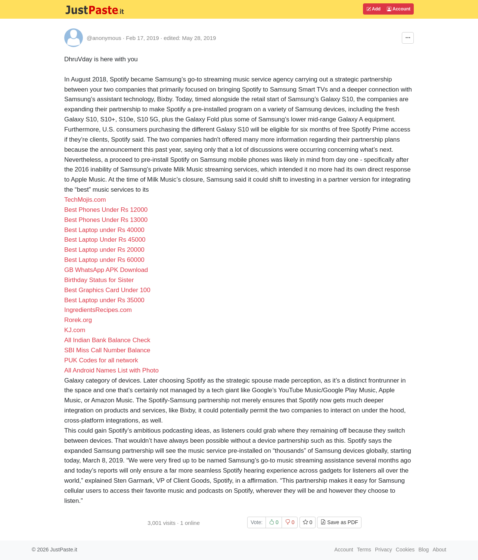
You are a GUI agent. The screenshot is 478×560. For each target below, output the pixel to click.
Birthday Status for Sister (99, 280)
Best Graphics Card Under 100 (107, 290)
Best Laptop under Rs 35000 (104, 300)
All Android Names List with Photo (112, 370)
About (439, 550)
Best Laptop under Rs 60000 (104, 259)
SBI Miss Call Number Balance (107, 350)
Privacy (383, 550)
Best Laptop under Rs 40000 (104, 229)
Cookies (405, 550)
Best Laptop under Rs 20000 (104, 249)
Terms (364, 550)
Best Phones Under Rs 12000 (106, 209)
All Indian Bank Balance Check (107, 340)
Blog (423, 550)
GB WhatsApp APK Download (106, 269)
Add (373, 9)
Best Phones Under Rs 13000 (106, 219)
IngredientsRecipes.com (98, 309)
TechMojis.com (85, 199)
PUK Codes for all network (101, 360)
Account (398, 9)
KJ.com (74, 330)
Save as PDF (339, 522)
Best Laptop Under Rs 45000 (105, 239)
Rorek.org (78, 320)
